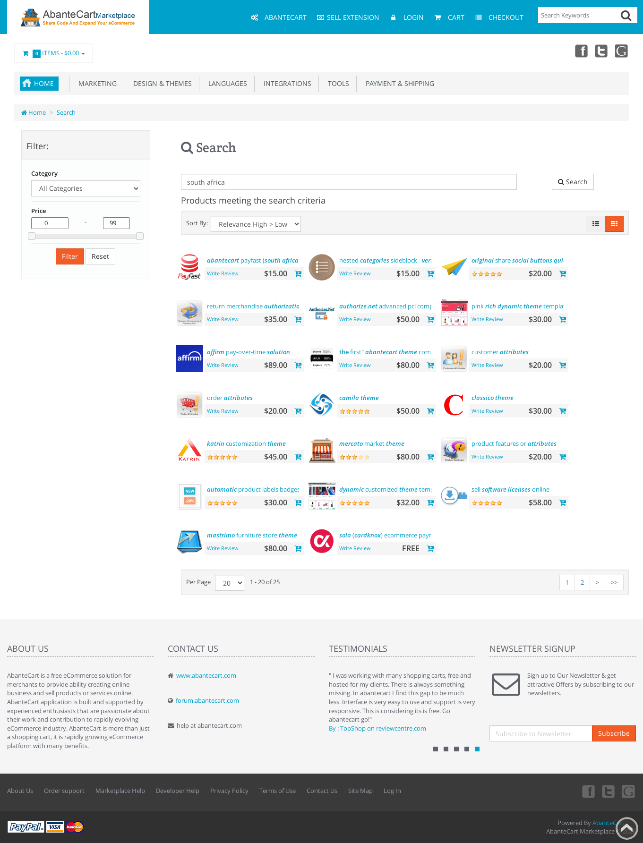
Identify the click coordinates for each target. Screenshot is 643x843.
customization (246, 443)
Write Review (223, 273)
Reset (100, 256)
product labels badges (253, 489)
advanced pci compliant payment (405, 306)
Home (44, 83)
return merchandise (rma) (263, 306)
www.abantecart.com (206, 675)
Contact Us (322, 790)
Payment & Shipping (398, 83)
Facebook (581, 50)
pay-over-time (248, 352)
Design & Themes (160, 83)
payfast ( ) (253, 260)
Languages (226, 83)
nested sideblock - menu (409, 260)
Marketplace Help (120, 790)
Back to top (627, 828)
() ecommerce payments (393, 535)
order (230, 397)
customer (500, 352)
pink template (520, 306)
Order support (64, 790)
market (371, 443)
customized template (392, 489)
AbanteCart (608, 822)
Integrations (285, 83)
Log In (392, 790)
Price (38, 210)
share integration (537, 260)
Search (66, 112)
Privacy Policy (229, 790)
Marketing (96, 83)
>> (614, 582)
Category (44, 173)
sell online (510, 489)
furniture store (252, 535)
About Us (20, 790)
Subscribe (614, 733)
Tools (336, 83)
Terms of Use (277, 790)
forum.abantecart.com (207, 700)
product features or (514, 443)
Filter (70, 256)
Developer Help (177, 790)
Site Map (360, 790)
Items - (53, 53)
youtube (622, 50)
